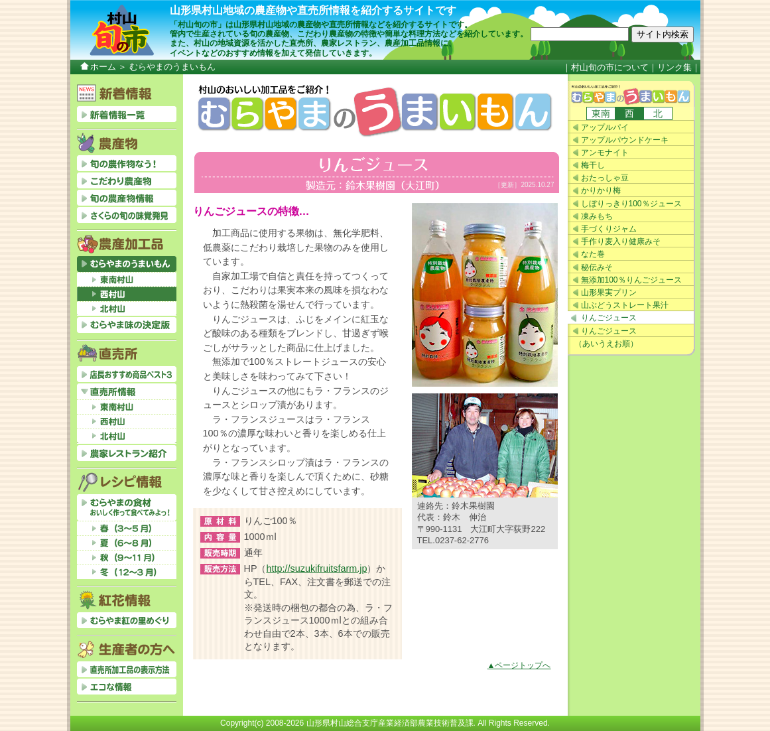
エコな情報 (126, 687)
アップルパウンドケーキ (625, 140)
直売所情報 (126, 391)
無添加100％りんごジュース (631, 280)
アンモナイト (605, 152)
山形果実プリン (609, 292)
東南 (601, 113)
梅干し (593, 165)
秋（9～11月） (126, 557)
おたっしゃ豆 (605, 177)
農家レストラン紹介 (126, 453)
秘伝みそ (597, 267)
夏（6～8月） (126, 542)
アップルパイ (605, 127)
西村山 (126, 294)
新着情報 (126, 114)
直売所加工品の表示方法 (126, 669)
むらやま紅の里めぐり (126, 620)
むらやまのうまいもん (631, 94)
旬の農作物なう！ (126, 163)
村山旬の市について (610, 67)
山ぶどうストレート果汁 (625, 305)
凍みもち (597, 216)
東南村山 (126, 279)
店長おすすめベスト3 (126, 374)
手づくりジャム (609, 228)
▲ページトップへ (519, 665)
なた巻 (593, 254)
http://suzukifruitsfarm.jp (317, 568)
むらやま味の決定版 (126, 325)
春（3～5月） (126, 528)
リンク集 (674, 67)
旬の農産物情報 (126, 198)
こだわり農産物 (126, 180)
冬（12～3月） (126, 572)
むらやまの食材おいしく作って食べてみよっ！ (126, 507)
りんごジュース (609, 317)
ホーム (103, 67)
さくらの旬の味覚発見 (126, 215)
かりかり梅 (601, 190)
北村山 (126, 308)
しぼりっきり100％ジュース (631, 203)
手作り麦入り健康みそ (621, 241)
